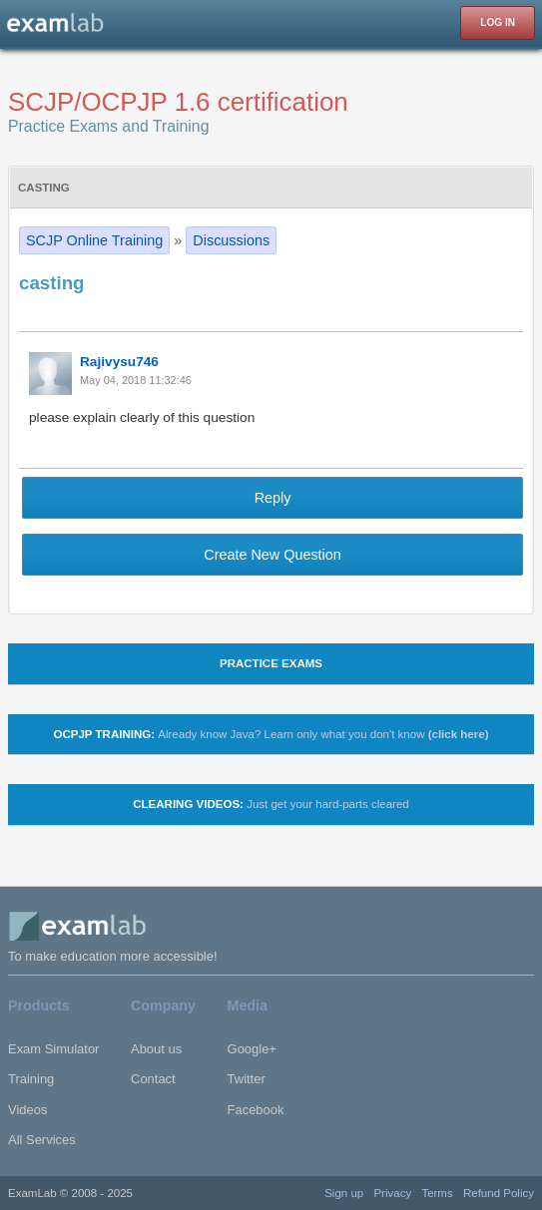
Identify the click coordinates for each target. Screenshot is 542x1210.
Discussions (231, 240)
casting (44, 188)
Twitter (247, 1078)
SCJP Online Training (94, 240)
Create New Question (272, 555)
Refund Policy (498, 1193)
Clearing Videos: (270, 804)
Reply (273, 498)
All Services (42, 1139)
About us (156, 1048)
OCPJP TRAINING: (271, 734)
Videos (27, 1109)
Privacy (392, 1193)
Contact (153, 1078)
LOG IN (497, 22)
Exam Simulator (53, 1048)
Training (31, 1078)
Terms (436, 1193)
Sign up (343, 1193)
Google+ (252, 1048)
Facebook (256, 1109)
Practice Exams (271, 663)
